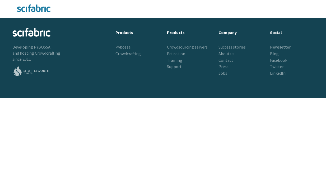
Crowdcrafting (47, 53)
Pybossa (123, 47)
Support (174, 66)
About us (226, 53)
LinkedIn (278, 73)
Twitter (277, 66)
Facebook (278, 60)
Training (174, 60)
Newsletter (280, 47)
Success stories (232, 47)
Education (176, 53)
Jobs (222, 73)
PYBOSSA (42, 47)
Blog (274, 53)
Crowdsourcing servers (187, 47)
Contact (225, 60)
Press (223, 66)
